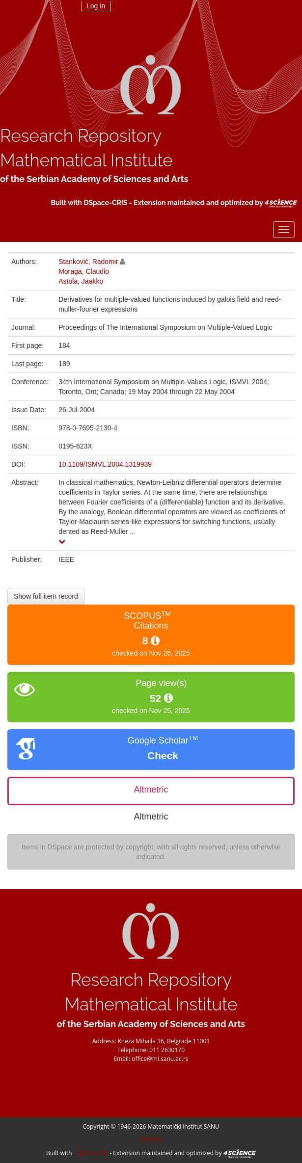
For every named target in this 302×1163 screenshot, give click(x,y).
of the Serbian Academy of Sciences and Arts (94, 179)
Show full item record (46, 596)
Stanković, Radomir (88, 261)
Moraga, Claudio (83, 271)
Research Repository (81, 136)
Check (162, 755)
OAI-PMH (151, 1140)
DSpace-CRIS (105, 203)
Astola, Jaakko (80, 281)
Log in (95, 6)
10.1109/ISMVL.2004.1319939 (105, 464)
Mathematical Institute (86, 160)
